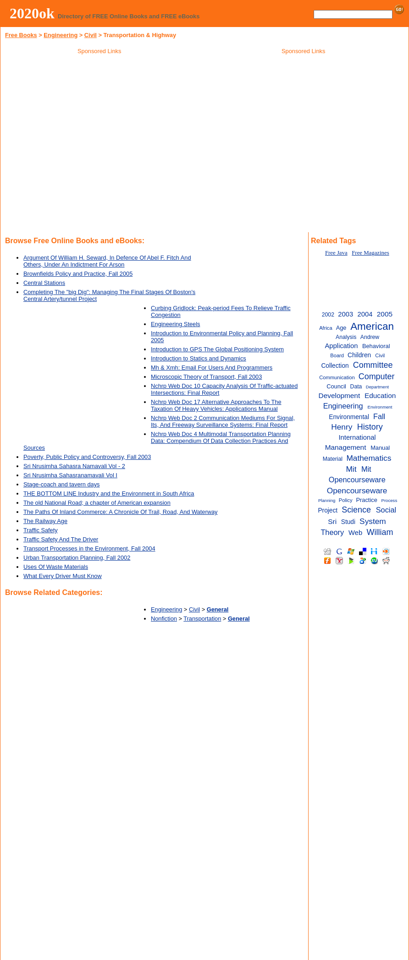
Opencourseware (357, 490)
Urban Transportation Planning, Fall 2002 (76, 557)
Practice (366, 499)
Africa (325, 328)
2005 (384, 314)
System (372, 521)
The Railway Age (45, 521)
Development (339, 395)
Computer (377, 376)
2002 (328, 314)
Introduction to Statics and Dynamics (198, 358)
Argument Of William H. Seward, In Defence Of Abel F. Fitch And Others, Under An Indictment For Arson (107, 261)
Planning (326, 500)
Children (359, 355)
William (380, 532)
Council (336, 386)
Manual (380, 447)
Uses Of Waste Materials (55, 566)
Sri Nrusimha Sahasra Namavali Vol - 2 (74, 466)
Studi (348, 521)
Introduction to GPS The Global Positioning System (217, 349)
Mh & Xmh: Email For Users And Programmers (211, 367)
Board (337, 355)
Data (356, 386)
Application (341, 345)
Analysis (346, 337)
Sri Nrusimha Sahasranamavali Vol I (70, 475)
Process (389, 500)
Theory (332, 532)
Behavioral (376, 346)
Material (333, 459)
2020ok (32, 13)
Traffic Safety (40, 530)
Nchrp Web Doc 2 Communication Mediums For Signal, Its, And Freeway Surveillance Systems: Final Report (223, 421)
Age (341, 327)
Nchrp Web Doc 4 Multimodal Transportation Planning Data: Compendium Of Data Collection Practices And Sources (157, 441)
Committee (373, 365)
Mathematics (368, 458)
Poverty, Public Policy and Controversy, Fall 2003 (87, 456)
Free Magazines (370, 253)
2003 (345, 314)
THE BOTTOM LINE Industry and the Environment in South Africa (108, 493)
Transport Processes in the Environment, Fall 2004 (89, 548)
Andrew (369, 337)
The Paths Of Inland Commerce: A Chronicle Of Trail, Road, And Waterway (120, 511)
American (372, 326)
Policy (346, 500)
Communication (336, 377)
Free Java (336, 253)
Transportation (202, 618)
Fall (379, 416)
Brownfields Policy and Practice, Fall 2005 (78, 273)
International (357, 437)
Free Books (21, 35)
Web (355, 532)
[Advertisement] (304, 123)
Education (380, 395)
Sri (332, 521)
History (370, 426)
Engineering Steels (175, 324)
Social (386, 510)
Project (327, 510)
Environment (380, 406)
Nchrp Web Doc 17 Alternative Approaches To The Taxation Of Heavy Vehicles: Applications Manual (216, 405)
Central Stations (44, 282)
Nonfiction (164, 618)
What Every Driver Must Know (62, 576)
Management (345, 447)
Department (377, 386)
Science (356, 509)
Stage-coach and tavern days (61, 484)
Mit (351, 469)
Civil (90, 35)
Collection (334, 365)
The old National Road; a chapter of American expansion (97, 502)
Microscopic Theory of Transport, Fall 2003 (206, 376)
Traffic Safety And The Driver (60, 539)
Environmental (349, 417)
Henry (341, 426)
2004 (365, 314)
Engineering (60, 35)
